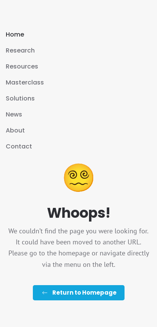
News (14, 114)
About (15, 130)
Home (15, 34)
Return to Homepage (79, 293)
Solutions (20, 98)
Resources (22, 66)
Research (20, 50)
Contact (19, 146)
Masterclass (25, 82)
